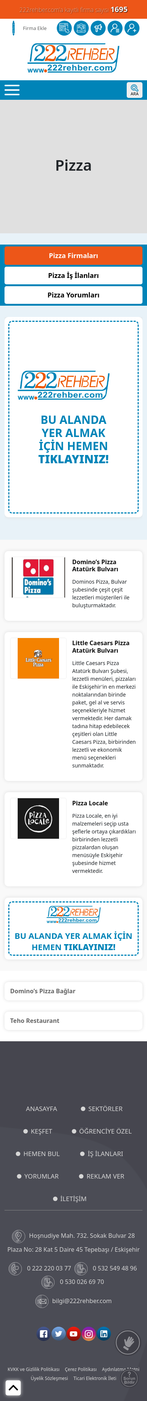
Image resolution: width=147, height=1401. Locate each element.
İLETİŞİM (74, 1198)
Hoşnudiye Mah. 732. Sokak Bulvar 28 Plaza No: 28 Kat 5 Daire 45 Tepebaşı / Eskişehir (73, 1242)
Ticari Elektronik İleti (94, 1378)
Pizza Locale (90, 803)
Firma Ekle (35, 28)
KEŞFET (41, 1131)
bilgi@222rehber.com (73, 1301)
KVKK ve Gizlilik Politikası (33, 1369)
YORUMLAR (41, 1176)
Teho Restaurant (34, 1021)
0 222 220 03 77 (41, 1268)
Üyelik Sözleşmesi (49, 1378)
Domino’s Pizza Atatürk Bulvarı (95, 565)
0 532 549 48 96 (106, 1268)
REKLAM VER (105, 1176)
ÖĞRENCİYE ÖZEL (105, 1131)
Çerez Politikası (81, 1369)
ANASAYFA (41, 1108)
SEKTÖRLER (105, 1108)
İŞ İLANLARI (105, 1153)
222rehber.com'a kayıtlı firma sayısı (74, 9)
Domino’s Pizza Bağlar (43, 991)
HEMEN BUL (41, 1153)
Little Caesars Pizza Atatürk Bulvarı (101, 646)
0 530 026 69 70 (73, 1282)
